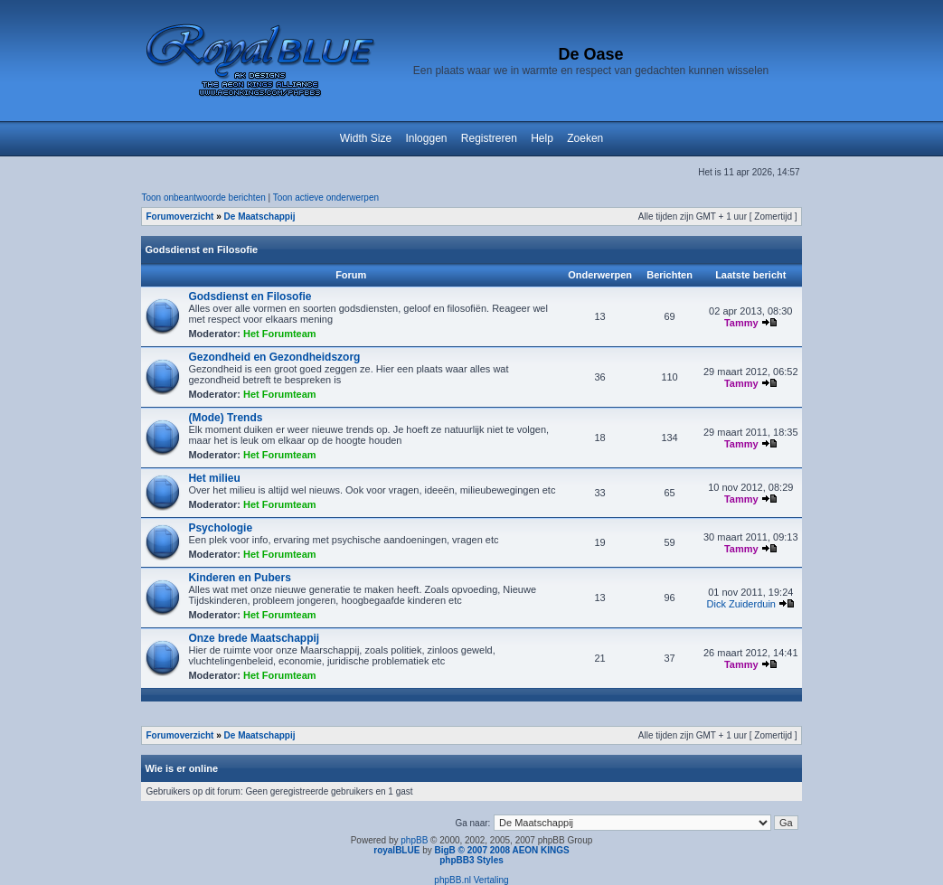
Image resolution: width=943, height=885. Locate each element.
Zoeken (585, 138)
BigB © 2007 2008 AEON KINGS (501, 850)
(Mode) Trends (225, 417)
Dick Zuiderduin (741, 603)
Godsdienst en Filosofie (201, 249)
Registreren (489, 138)
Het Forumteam (279, 333)
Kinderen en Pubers (239, 577)
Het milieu (214, 478)
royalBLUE (396, 850)
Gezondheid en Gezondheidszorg (274, 357)
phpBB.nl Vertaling (471, 880)
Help (542, 138)
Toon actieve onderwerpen (326, 197)
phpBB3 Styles (471, 860)
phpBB (414, 840)
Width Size (365, 138)
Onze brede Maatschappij (253, 638)
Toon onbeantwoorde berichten (203, 197)
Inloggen (426, 138)
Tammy (741, 322)
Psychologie (220, 528)
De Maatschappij (260, 216)
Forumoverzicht (179, 216)
